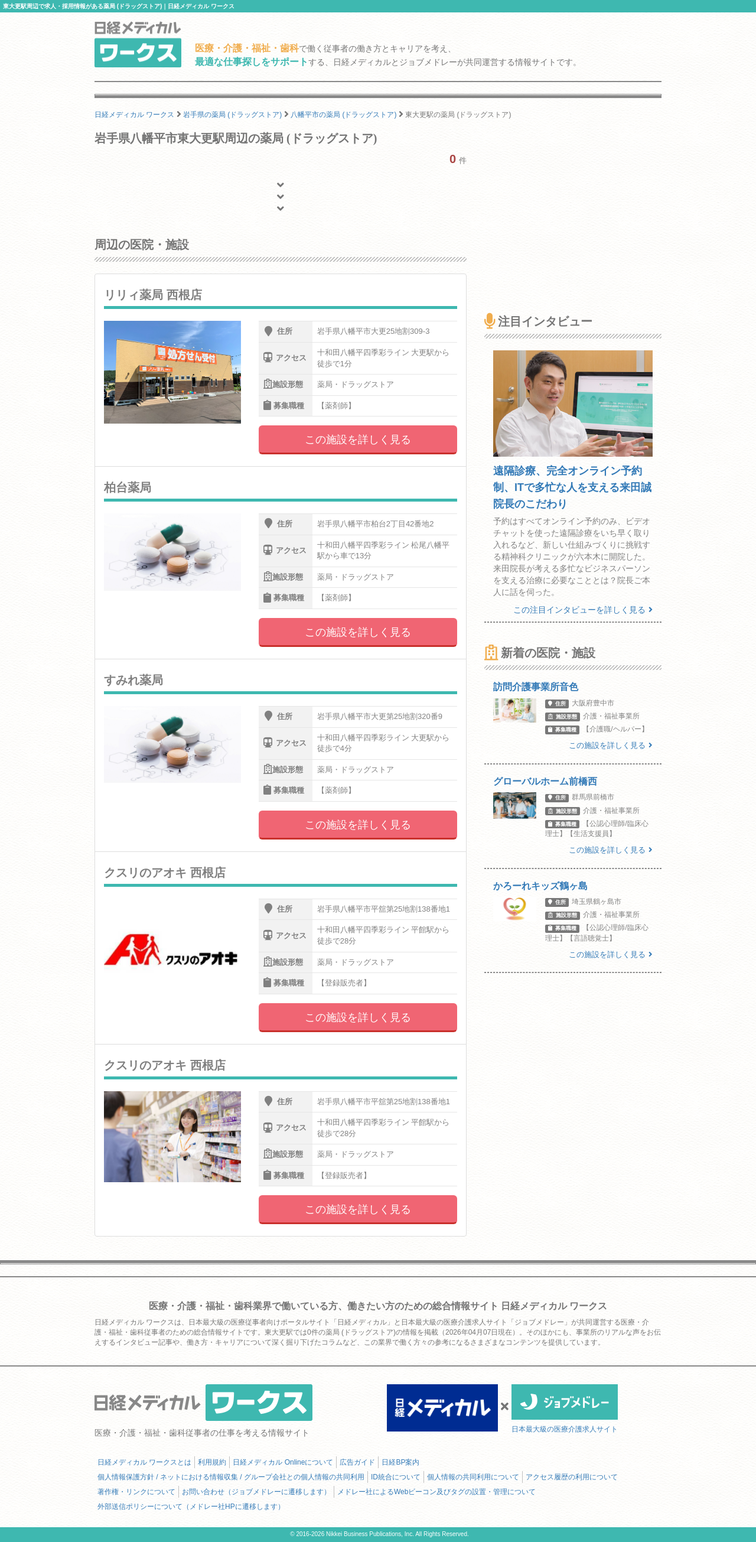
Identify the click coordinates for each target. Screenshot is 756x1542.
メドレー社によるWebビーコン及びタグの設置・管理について (436, 1492)
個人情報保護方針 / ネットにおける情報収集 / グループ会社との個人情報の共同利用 (230, 1477)
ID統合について (396, 1477)
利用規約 (212, 1462)
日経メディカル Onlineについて (283, 1462)
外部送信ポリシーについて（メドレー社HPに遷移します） (191, 1506)
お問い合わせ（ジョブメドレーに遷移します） (256, 1492)
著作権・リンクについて (136, 1492)
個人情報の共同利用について (473, 1477)
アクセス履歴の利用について (572, 1477)
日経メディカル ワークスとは (144, 1462)
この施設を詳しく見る (358, 439)
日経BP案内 (400, 1462)
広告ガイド (357, 1462)
